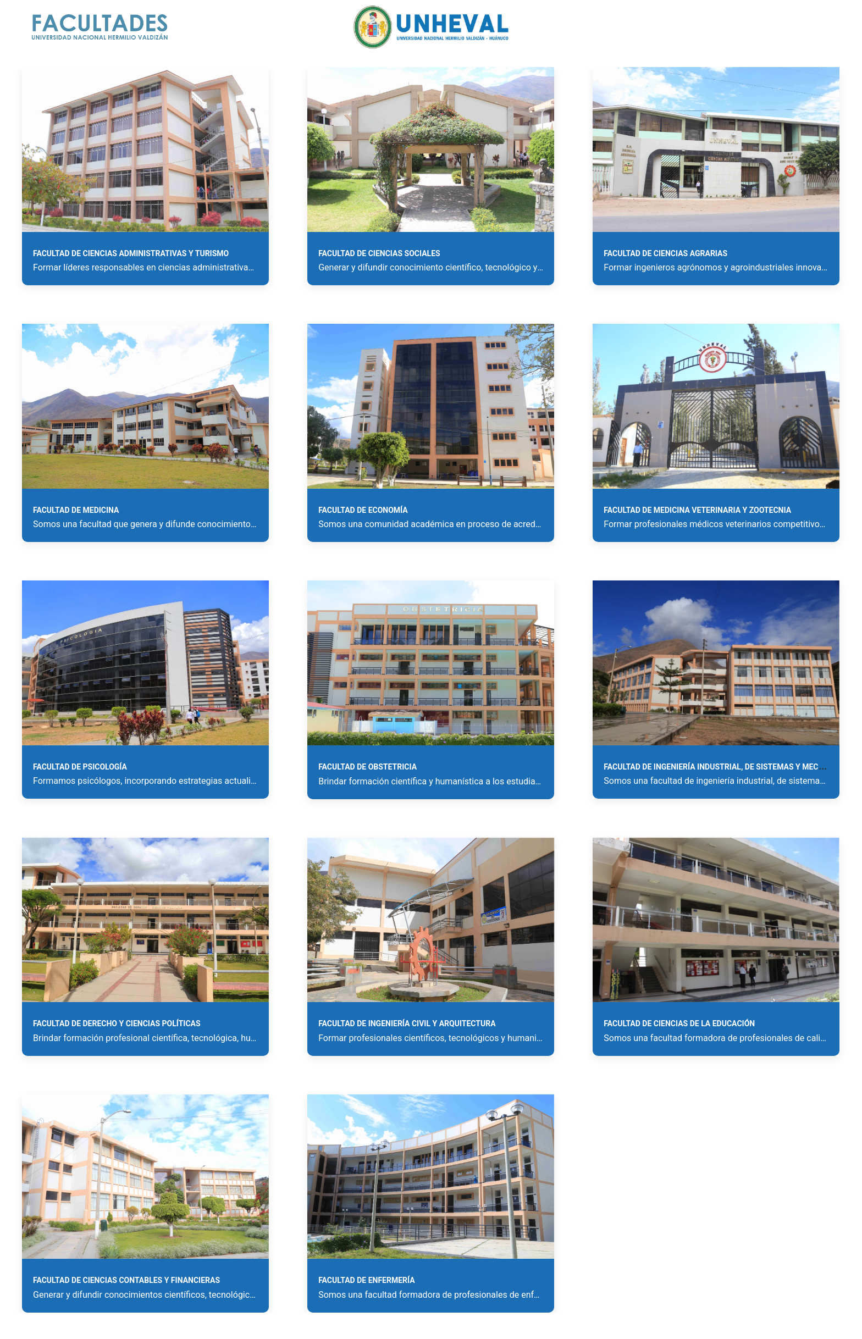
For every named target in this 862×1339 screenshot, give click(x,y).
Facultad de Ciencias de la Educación (679, 1023)
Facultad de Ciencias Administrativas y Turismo (131, 253)
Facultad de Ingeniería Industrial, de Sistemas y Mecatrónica (730, 766)
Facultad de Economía (363, 510)
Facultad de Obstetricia (367, 766)
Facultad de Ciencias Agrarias (665, 253)
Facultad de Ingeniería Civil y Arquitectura (406, 1023)
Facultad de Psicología (80, 766)
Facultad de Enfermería (366, 1280)
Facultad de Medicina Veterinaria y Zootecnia (697, 510)
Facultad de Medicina (76, 510)
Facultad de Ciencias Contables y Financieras (126, 1280)
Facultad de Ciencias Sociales (379, 253)
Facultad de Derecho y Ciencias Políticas (117, 1023)
